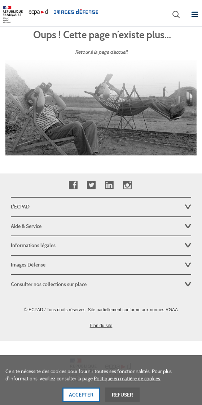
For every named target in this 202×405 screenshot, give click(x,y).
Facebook (73, 185)
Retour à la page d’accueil (101, 52)
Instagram (127, 185)
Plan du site (101, 325)
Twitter (91, 185)
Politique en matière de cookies (127, 383)
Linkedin (109, 185)
